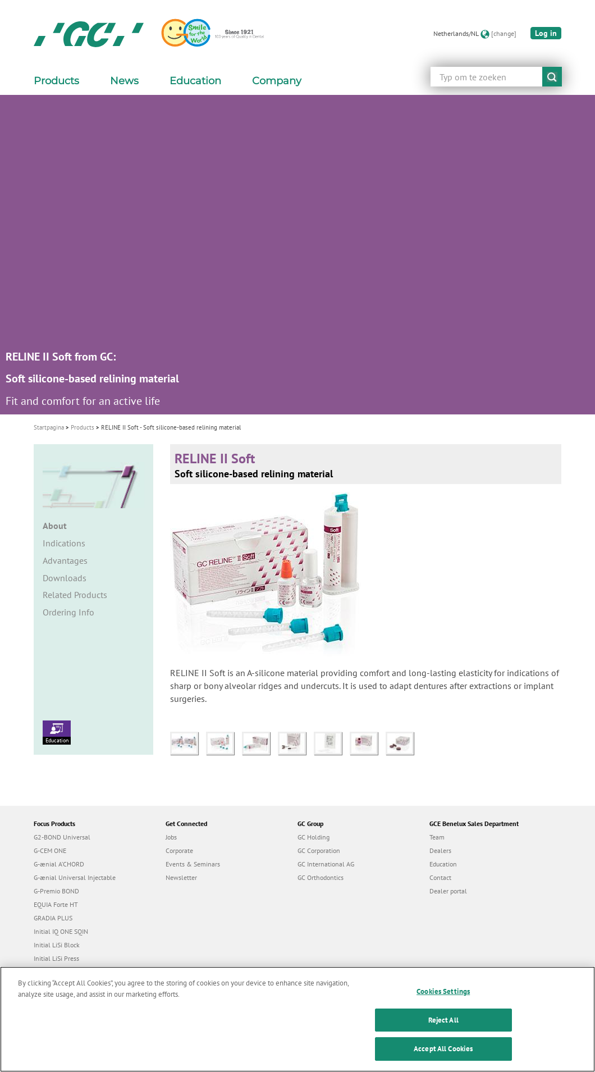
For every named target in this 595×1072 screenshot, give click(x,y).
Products (82, 427)
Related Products (75, 594)
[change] (503, 33)
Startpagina (49, 427)
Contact (440, 877)
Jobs (171, 837)
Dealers (440, 850)
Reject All (443, 1025)
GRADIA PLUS (53, 918)
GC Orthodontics (321, 877)
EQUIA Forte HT (56, 904)
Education (57, 732)
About (55, 525)
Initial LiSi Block (57, 945)
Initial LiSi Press (56, 958)
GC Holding (313, 837)
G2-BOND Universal (62, 837)
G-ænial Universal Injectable (75, 877)
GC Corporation (319, 850)
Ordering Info (68, 612)
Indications (64, 543)
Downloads (64, 577)
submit (552, 76)
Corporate (179, 850)
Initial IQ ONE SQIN (61, 931)
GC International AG (326, 864)
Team (437, 837)
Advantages (65, 560)
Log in (546, 33)
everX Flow (50, 972)
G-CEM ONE (50, 850)
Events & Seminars (193, 864)
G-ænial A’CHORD (59, 864)
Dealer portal (448, 891)
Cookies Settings (443, 997)
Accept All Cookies (443, 1055)
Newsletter (181, 877)
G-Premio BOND (56, 891)
